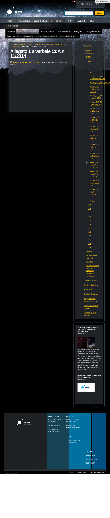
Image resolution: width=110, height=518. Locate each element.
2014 (19, 46)
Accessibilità (82, 472)
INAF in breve (24, 21)
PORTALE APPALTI (91, 459)
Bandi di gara (90, 455)
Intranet (93, 21)
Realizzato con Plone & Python (11, 473)
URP (70, 21)
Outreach (81, 21)
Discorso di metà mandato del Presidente (89, 376)
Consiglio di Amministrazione (27, 32)
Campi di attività (40, 21)
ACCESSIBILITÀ (90, 463)
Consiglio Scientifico (93, 32)
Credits (71, 472)
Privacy (70, 436)
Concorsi (88, 451)
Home (10, 21)
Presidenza (11, 32)
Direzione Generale (47, 32)
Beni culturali (12, 26)
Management (78, 32)
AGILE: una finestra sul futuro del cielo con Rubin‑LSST (88, 329)
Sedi (25, 45)
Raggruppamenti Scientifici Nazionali (20, 36)
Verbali (13, 46)
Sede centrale (57, 21)
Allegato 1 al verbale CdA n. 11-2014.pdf (26, 62)
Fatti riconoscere (102, 2)
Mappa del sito (86, 4)
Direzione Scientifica (64, 32)
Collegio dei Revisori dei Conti (46, 36)
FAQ (97, 4)
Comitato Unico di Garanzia (69, 36)
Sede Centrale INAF (36, 45)
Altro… (97, 407)
